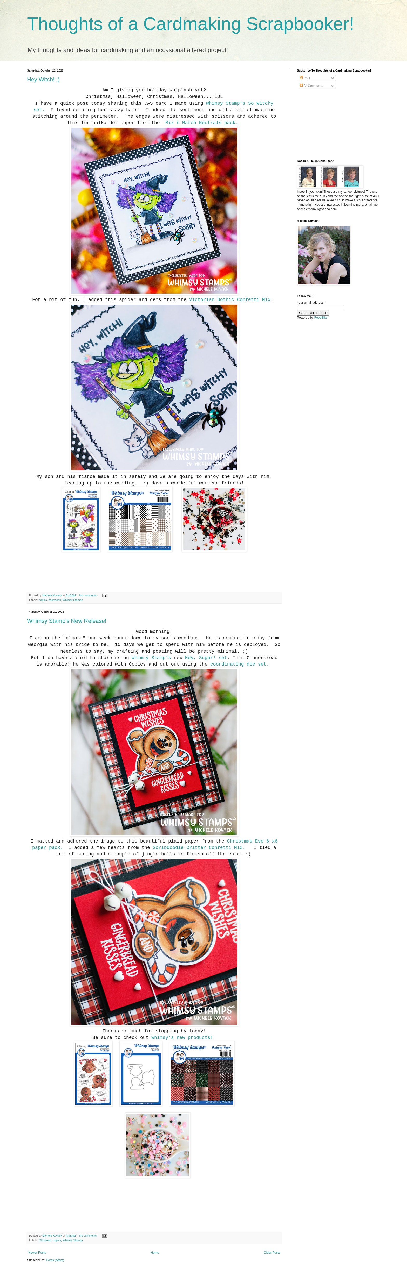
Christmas (45, 1240)
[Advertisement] (323, 124)
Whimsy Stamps (73, 599)
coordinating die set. (239, 664)
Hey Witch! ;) (43, 79)
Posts (305, 78)
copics (43, 599)
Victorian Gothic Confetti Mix (229, 299)
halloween (54, 599)
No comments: (88, 595)
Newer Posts (37, 1252)
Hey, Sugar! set (206, 657)
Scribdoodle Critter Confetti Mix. (200, 847)
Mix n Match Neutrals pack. (201, 122)
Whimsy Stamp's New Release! (66, 621)
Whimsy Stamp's (225, 103)
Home (155, 1252)
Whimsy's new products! (182, 1037)
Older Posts (272, 1252)
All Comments (311, 86)
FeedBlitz (320, 317)
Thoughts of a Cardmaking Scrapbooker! (190, 24)
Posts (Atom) (55, 1260)
